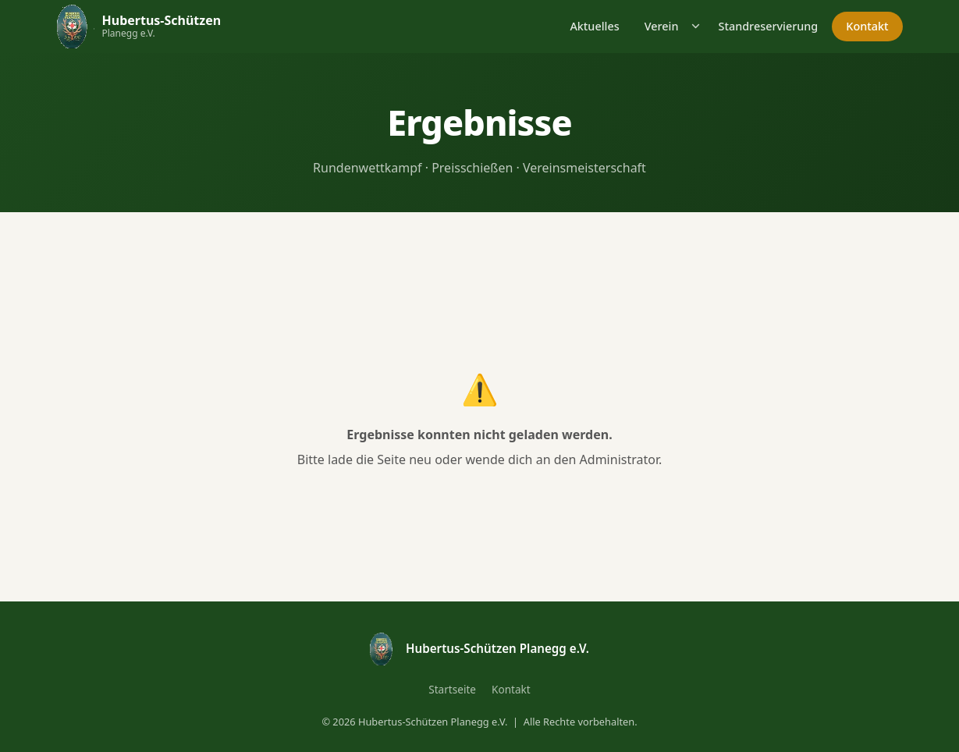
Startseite (452, 689)
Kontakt (867, 26)
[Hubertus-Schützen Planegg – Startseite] (139, 26)
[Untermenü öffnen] (696, 26)
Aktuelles (594, 26)
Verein (662, 26)
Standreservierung (768, 26)
